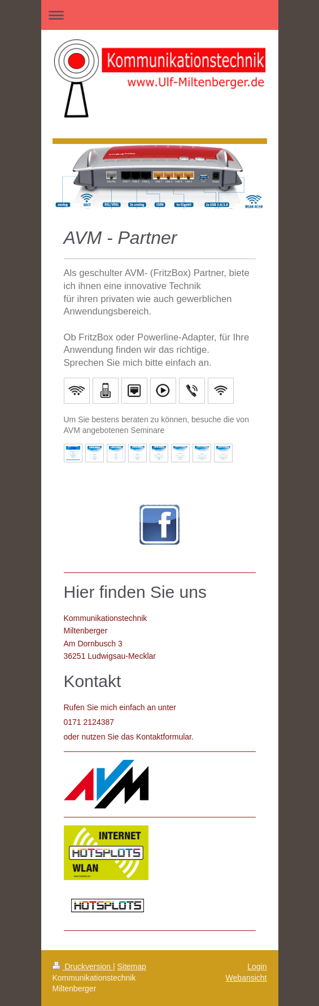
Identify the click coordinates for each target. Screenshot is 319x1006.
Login (256, 966)
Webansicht (246, 977)
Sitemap (131, 966)
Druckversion (83, 966)
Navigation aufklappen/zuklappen (160, 15)
